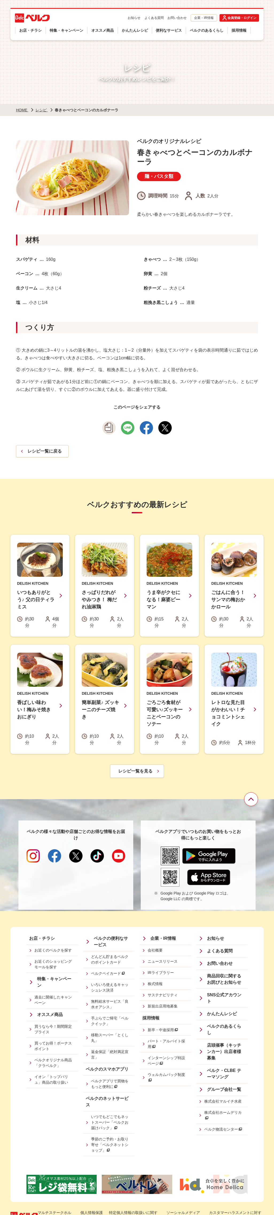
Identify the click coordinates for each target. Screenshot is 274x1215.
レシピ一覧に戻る (45, 451)
